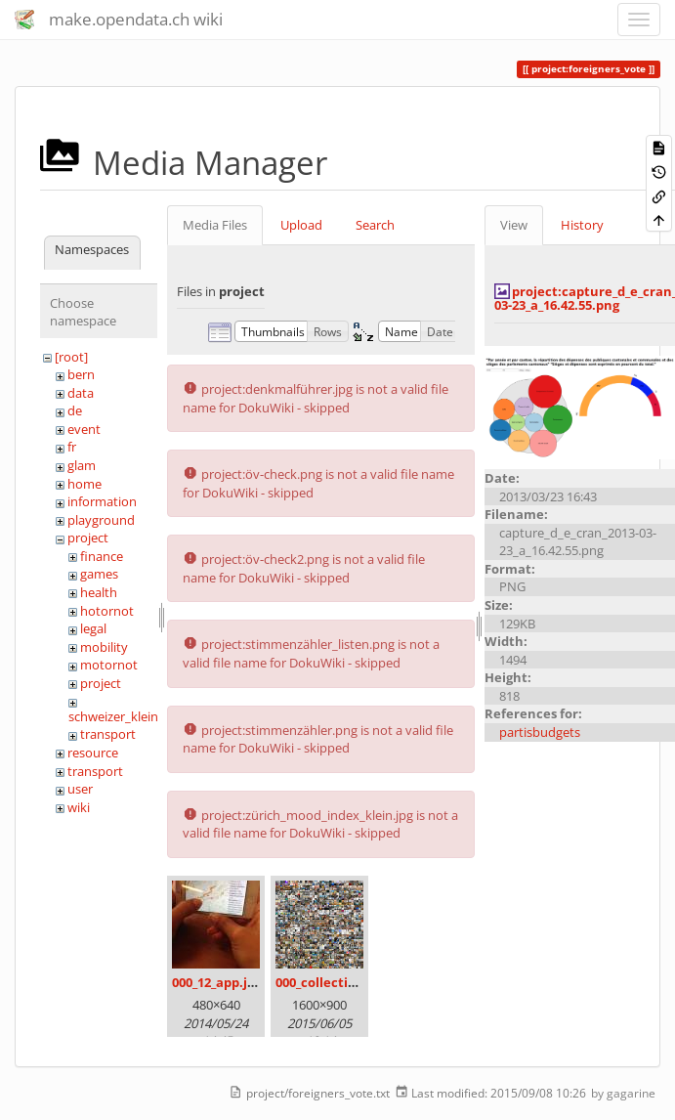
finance (101, 556)
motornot (109, 664)
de (74, 410)
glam (81, 465)
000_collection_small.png (353, 982)
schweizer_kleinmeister (135, 716)
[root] (71, 357)
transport (108, 734)
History (582, 225)
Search (375, 225)
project (87, 537)
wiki (78, 807)
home (84, 484)
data (80, 393)
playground (101, 520)
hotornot (107, 611)
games (99, 573)
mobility (104, 647)
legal (93, 628)
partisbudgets (539, 732)
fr (71, 446)
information (102, 501)
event (84, 429)
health (98, 592)
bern (81, 374)
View (513, 225)
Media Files (215, 225)
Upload (301, 225)
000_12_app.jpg (217, 982)
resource (92, 752)
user (80, 788)
